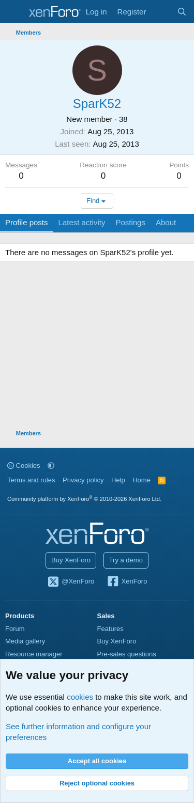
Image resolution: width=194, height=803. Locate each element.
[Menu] (14, 12)
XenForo (127, 582)
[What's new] (161, 11)
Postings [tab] (130, 222)
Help (118, 480)
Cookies (23, 465)
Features (110, 629)
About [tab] (166, 222)
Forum (15, 629)
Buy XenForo (71, 560)
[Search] (182, 11)
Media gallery (25, 641)
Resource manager (34, 654)
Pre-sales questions (126, 654)
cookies (80, 696)
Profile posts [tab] (26, 222)
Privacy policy (83, 480)
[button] (51, 465)
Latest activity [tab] (82, 222)
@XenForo (71, 582)
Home (141, 480)
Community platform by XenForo (84, 499)
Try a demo (126, 560)
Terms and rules (31, 480)
